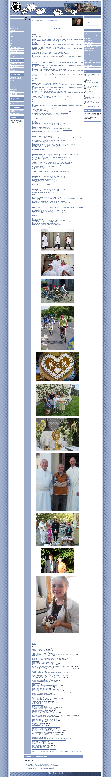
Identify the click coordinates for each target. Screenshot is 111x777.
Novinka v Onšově (36, 671)
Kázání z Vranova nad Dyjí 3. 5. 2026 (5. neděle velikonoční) (40, 767)
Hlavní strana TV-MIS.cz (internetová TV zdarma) (15, 78)
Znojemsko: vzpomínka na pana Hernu (42, 665)
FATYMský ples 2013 (37, 705)
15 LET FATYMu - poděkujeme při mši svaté (43, 714)
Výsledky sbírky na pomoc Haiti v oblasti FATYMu (44, 732)
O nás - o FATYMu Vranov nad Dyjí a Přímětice (44, 749)
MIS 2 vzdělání (13, 83)
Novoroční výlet (36, 721)
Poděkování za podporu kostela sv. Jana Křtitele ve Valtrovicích (48, 692)
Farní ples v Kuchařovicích (39, 693)
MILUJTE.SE (94, 1)
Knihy (11, 43)
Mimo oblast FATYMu (15, 47)
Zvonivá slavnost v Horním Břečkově (41, 681)
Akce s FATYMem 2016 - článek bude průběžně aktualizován (47, 677)
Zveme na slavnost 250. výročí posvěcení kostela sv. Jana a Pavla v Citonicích (52, 666)
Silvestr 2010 (35, 724)
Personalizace (13, 54)
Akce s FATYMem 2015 (38, 679)
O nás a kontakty (14, 51)
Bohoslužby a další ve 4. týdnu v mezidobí (42, 719)
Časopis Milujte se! (88, 33)
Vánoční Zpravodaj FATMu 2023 (40, 653)
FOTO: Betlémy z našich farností (40, 655)
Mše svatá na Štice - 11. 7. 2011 (40, 710)
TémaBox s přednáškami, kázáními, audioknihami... (92, 54)
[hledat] (92, 23)
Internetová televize (88, 42)
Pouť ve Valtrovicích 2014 (38, 688)
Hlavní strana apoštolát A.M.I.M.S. (15, 64)
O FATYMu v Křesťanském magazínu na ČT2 (43, 707)
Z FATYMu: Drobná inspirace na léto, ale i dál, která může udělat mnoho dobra (51, 654)
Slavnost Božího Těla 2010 (39, 725)
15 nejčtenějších (13, 56)
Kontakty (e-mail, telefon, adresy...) (41, 674)
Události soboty (36, 706)
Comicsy (12, 68)
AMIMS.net (66, 1)
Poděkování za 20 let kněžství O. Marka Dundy (44, 689)
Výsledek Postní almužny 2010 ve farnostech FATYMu (46, 727)
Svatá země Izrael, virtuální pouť (91, 46)
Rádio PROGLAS (88, 40)
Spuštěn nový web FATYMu (39, 743)
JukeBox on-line (87, 52)
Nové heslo (35, 661)
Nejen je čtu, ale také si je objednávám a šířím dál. (90, 102)
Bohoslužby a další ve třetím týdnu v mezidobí (43, 720)
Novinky (12, 80)
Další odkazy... (87, 67)
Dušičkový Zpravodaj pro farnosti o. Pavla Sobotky (44, 657)
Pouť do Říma (35, 737)
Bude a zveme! (13, 22)
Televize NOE (87, 38)
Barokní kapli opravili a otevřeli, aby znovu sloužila (45, 690)
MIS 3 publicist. (13, 85)
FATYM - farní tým (36, 703)
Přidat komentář (74, 751)
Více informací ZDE (66, 112)
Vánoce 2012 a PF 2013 (38, 699)
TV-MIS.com (75, 1)
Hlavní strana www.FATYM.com (14, 21)
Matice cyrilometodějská (89, 48)
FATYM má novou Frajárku (39, 733)
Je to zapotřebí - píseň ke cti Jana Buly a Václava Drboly (46, 648)
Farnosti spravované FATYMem (40, 747)
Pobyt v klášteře (36, 683)
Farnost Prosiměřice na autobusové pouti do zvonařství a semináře (49, 740)
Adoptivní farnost (14, 28)
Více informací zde (62, 40)
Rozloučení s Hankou (37, 741)
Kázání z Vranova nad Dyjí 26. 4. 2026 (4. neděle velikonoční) (40, 768)
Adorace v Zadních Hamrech (39, 650)
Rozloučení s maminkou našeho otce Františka (44, 716)
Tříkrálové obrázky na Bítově (39, 676)
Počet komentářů (65, 751)
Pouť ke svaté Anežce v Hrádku (40, 687)
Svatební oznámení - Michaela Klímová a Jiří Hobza (45, 698)
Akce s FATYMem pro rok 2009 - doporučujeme (44, 734)
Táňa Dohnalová (39, 751)
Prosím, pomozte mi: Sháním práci (41, 694)
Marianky (12, 41)
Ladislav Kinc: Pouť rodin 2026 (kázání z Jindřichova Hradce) (40, 763)
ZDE (66, 69)
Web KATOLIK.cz (88, 36)
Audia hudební (13, 89)
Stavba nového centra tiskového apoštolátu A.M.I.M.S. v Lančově (48, 738)
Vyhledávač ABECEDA (89, 65)
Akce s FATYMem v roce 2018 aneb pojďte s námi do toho (46, 672)
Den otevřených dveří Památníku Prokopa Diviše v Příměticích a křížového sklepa (52, 715)
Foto (11, 34)
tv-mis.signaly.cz (19, 121)
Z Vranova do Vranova (38, 723)
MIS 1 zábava (13, 82)
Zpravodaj (12, 30)
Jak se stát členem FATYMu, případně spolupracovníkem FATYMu (48, 675)
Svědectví (34, 697)
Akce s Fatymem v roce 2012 (39, 701)
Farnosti (12, 26)
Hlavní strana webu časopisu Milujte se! (16, 111)
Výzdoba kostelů (14, 49)
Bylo (11, 32)
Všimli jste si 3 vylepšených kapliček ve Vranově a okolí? (46, 659)
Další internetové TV (88, 44)
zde (19, 120)
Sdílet (34, 644)
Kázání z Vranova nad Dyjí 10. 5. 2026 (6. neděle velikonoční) (40, 764)
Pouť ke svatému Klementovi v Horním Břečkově (44, 685)
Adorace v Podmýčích (37, 649)
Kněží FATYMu (36, 684)
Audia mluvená (13, 91)
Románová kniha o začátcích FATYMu (41, 670)
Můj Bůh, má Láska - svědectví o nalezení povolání (45, 696)
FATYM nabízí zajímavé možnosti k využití (42, 728)
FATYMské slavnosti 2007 (38, 746)
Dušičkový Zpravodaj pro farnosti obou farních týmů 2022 (46, 658)
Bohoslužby (12, 24)
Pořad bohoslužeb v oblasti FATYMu (41, 745)
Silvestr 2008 (35, 736)
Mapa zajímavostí (14, 40)
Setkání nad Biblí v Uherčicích (39, 667)
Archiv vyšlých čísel (14, 113)
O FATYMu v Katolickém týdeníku (40, 709)
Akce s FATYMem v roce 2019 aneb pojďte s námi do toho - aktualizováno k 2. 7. (52, 668)
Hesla (11, 36)
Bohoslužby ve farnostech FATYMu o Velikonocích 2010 (46, 731)
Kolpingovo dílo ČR (88, 60)
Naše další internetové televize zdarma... (15, 94)
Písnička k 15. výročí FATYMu (39, 711)
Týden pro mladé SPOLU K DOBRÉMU (42, 702)
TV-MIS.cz (84, 1)
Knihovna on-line (14, 66)
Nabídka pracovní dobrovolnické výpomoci (42, 663)
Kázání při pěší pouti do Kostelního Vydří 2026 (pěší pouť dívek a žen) (42, 765)
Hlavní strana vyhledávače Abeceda (16, 103)
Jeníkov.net (86, 56)
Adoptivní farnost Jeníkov (90, 58)
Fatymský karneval (37, 718)
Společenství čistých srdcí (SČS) (91, 35)
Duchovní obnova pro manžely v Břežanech (43, 680)
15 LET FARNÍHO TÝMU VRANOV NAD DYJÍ (43, 712)
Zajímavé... (12, 45)
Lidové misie (13, 38)
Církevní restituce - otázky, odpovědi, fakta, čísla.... (92, 63)
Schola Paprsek (36, 742)
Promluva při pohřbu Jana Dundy (40, 662)
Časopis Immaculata (88, 50)
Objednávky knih (14, 70)
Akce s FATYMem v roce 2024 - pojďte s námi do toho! (46, 652)
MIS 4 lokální (13, 87)
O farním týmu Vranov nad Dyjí (40, 729)
